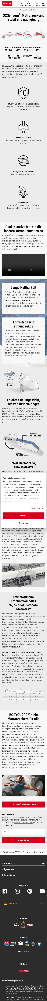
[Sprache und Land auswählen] (39, 903)
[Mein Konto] (28, 4)
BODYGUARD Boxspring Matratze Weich (37, 48)
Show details (34, 508)
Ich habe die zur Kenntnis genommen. (23, 824)
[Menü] (43, 4)
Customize (23, 523)
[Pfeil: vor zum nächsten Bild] (43, 37)
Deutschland (10, 904)
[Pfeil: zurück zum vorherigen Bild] (4, 37)
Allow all (23, 516)
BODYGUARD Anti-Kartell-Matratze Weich (27, 48)
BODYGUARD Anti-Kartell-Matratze (9, 48)
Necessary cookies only (12, 501)
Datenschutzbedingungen (23, 823)
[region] (23, 41)
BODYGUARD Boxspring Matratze (18, 48)
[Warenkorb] (22, 4)
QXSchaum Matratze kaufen (23, 804)
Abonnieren (23, 840)
